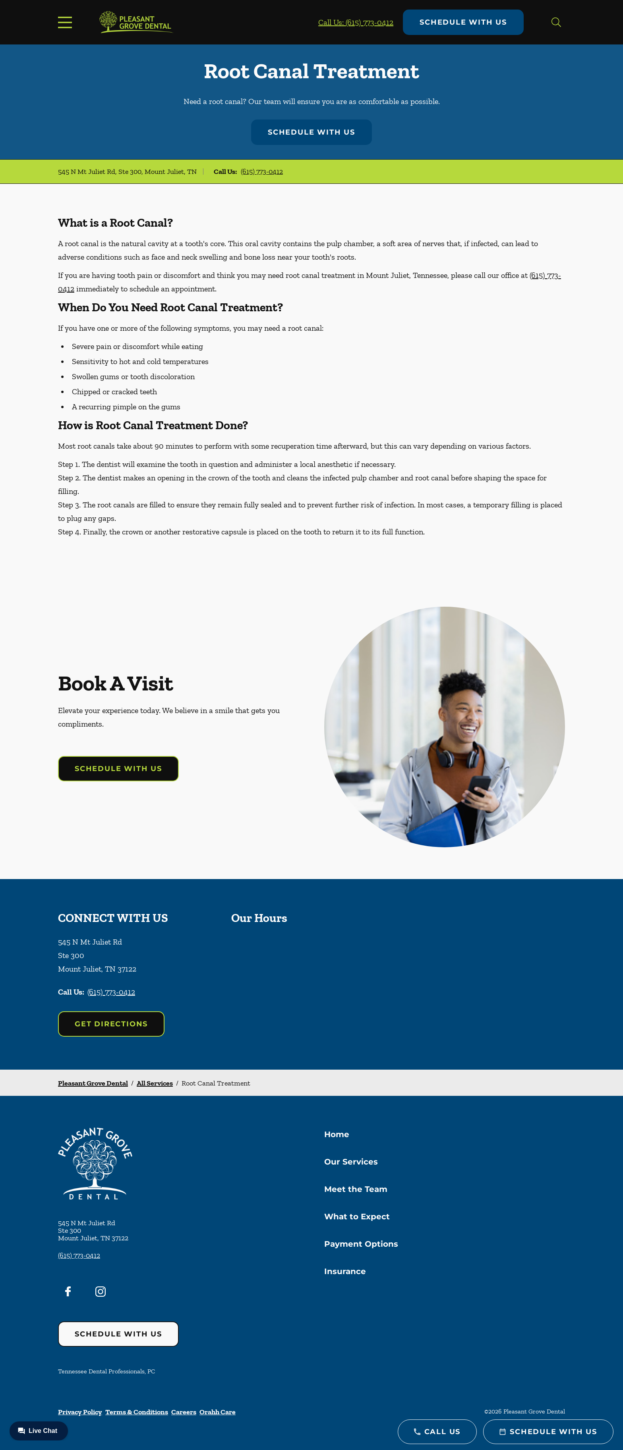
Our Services (351, 1162)
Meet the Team (355, 1189)
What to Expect (357, 1216)
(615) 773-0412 (262, 171)
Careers (183, 1412)
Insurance (345, 1271)
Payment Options (361, 1244)
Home (336, 1134)
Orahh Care (217, 1412)
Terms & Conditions (136, 1412)
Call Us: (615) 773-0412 (355, 22)
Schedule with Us (463, 22)
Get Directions (111, 1024)
